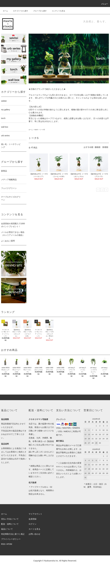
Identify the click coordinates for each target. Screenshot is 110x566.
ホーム (5, 11)
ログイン (32, 524)
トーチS (42, 129)
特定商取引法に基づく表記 (12, 534)
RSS (3, 544)
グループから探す (38, 11)
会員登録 (32, 519)
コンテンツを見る (56, 11)
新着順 (105, 147)
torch (36, 129)
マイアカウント (35, 514)
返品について (7, 529)
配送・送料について (10, 524)
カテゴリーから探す (19, 11)
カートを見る (34, 529)
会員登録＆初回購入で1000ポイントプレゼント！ (13, 225)
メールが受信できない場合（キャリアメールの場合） (12, 233)
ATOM (9, 544)
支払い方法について (10, 519)
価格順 (97, 147)
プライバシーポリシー (11, 539)
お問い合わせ (34, 534)
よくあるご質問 (8, 241)
